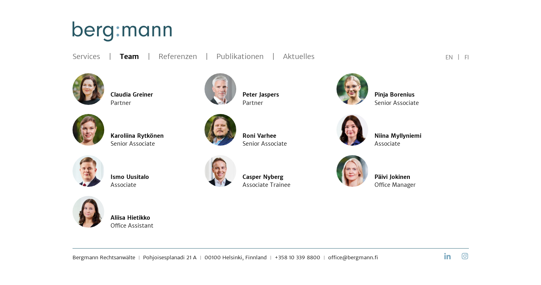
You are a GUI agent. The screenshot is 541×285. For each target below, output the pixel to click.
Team (129, 56)
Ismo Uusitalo (130, 176)
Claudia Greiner (132, 94)
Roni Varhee (259, 135)
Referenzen (178, 56)
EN (449, 57)
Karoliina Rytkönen (137, 135)
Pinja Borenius (395, 94)
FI (467, 57)
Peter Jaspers (261, 94)
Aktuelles (299, 56)
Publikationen (240, 56)
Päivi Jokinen (392, 176)
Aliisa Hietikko (130, 217)
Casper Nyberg (263, 176)
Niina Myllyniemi (398, 135)
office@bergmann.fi (353, 257)
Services (86, 56)
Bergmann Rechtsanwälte (104, 257)
